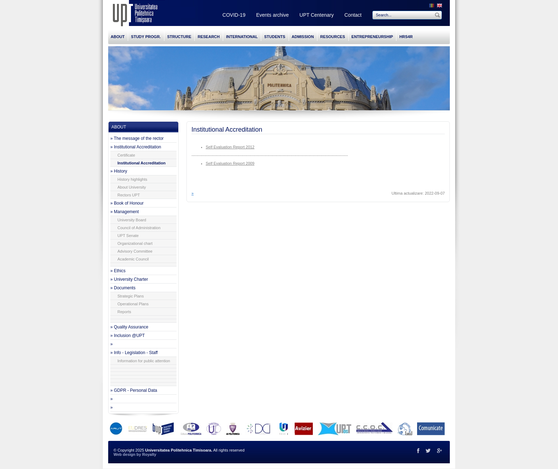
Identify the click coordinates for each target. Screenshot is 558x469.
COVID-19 (234, 15)
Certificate (126, 155)
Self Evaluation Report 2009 (230, 163)
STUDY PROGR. (146, 37)
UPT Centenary (317, 15)
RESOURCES (332, 37)
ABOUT (118, 37)
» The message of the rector (137, 138)
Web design (125, 454)
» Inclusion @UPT (127, 335)
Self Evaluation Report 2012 (230, 147)
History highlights (132, 179)
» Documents (123, 287)
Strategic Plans (130, 296)
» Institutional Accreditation (135, 146)
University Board (131, 220)
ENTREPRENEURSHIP (372, 37)
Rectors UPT (128, 195)
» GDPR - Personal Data (133, 390)
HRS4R (405, 37)
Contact (353, 15)
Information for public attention (143, 361)
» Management (124, 211)
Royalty (149, 454)
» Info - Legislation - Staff (134, 352)
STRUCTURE (179, 37)
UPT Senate (128, 235)
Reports (124, 312)
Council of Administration (138, 228)
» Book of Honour (126, 203)
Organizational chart (134, 243)
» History (118, 171)
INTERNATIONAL (242, 37)
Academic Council (133, 259)
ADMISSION (303, 37)
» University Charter (129, 279)
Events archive (272, 15)
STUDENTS (274, 37)
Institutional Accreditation (141, 163)
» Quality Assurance (129, 327)
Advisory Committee (134, 251)
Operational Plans (132, 304)
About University (131, 187)
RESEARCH (209, 37)
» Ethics (118, 270)
